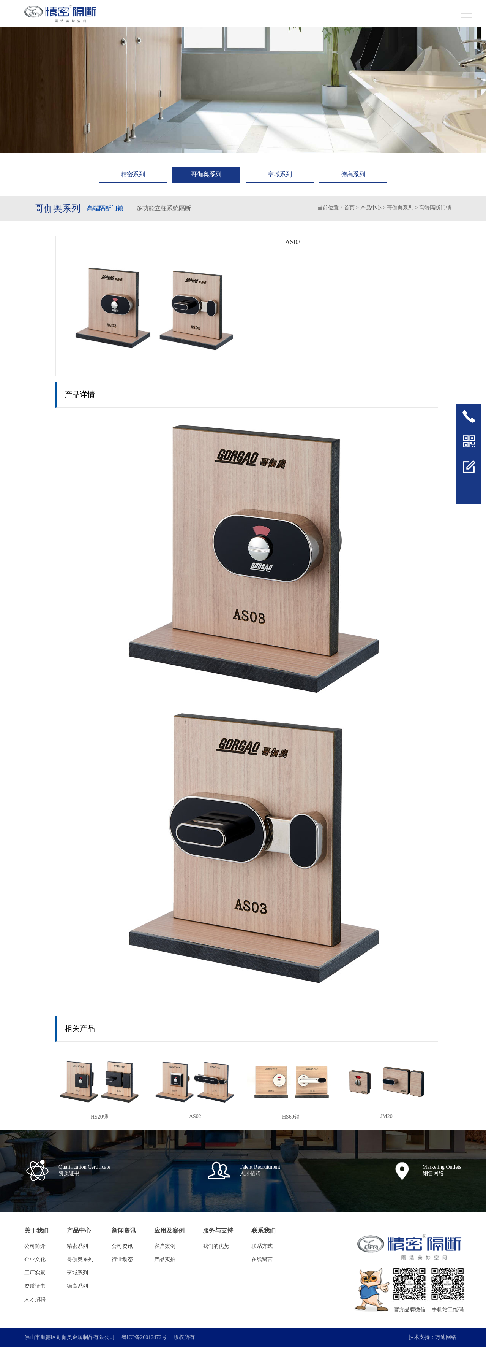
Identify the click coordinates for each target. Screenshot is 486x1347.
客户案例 (164, 1246)
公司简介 (35, 1246)
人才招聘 (35, 1299)
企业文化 (35, 1259)
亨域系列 (280, 174)
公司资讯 (122, 1246)
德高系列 (353, 174)
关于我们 (36, 1230)
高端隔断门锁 (105, 208)
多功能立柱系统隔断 (163, 208)
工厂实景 (35, 1273)
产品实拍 (164, 1259)
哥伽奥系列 (206, 174)
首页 (349, 208)
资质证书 (35, 1286)
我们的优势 (216, 1246)
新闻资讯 (124, 1230)
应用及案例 (169, 1230)
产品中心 (371, 208)
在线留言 (262, 1259)
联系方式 (262, 1246)
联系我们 (263, 1230)
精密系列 (133, 174)
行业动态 (122, 1259)
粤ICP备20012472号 (144, 1337)
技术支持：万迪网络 (432, 1337)
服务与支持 (218, 1230)
